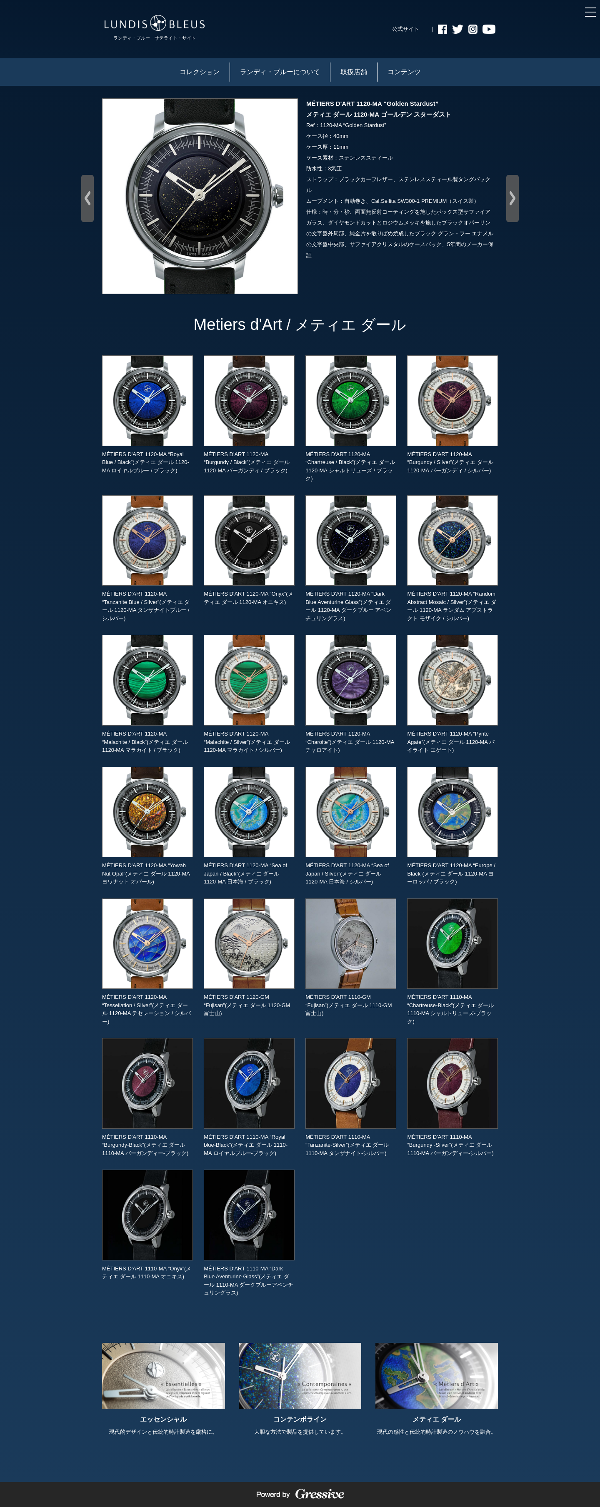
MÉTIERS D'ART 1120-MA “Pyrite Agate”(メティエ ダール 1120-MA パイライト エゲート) (452, 694)
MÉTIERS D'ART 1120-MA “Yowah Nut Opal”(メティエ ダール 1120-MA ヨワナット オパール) (147, 826)
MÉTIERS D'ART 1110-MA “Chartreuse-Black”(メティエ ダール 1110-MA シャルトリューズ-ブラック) (452, 961)
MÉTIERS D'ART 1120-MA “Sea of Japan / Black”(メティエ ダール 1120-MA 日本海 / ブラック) (249, 826)
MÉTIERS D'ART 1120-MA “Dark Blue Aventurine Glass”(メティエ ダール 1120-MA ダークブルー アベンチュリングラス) (350, 558)
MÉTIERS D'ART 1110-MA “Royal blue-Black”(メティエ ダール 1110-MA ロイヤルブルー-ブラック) (249, 1097)
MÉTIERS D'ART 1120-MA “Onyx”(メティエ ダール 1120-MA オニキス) (249, 550)
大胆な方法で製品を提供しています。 (300, 1389)
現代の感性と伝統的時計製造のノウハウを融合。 (436, 1389)
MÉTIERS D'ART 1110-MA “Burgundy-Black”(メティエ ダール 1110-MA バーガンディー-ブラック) (147, 1097)
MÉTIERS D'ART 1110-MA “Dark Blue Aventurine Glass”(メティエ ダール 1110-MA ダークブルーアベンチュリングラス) (249, 1233)
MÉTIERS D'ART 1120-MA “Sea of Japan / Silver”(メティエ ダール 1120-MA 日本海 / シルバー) (350, 826)
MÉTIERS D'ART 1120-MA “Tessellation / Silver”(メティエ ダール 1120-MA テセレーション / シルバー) (147, 961)
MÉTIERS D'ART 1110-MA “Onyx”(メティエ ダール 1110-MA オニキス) (147, 1225)
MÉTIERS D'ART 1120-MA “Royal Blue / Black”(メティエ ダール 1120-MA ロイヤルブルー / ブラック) (147, 414)
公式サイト (405, 29)
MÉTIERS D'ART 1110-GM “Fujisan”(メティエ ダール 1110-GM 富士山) (350, 957)
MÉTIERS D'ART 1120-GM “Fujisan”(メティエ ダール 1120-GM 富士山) (249, 957)
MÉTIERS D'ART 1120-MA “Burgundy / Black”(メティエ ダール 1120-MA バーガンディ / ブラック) (249, 414)
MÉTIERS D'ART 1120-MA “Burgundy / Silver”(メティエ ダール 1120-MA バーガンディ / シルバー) (452, 414)
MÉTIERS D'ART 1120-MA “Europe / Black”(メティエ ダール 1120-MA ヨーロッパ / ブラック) (452, 826)
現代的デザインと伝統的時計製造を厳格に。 (163, 1389)
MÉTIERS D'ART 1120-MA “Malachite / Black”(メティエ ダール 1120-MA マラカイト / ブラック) (147, 694)
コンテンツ (404, 71)
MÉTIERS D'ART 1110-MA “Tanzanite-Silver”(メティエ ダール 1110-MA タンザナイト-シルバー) (350, 1097)
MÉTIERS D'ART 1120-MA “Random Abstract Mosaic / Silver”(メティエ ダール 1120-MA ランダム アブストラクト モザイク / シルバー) (452, 558)
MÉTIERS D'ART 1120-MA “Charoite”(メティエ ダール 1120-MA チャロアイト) (350, 694)
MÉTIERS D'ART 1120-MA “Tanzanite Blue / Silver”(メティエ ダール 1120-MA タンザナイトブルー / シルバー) (147, 558)
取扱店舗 (353, 71)
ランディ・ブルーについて (280, 71)
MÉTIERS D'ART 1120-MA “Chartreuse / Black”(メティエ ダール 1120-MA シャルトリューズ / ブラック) (350, 418)
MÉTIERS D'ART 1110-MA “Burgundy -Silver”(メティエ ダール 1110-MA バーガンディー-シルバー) (452, 1097)
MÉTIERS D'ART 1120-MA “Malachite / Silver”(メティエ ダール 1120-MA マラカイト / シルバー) (249, 694)
